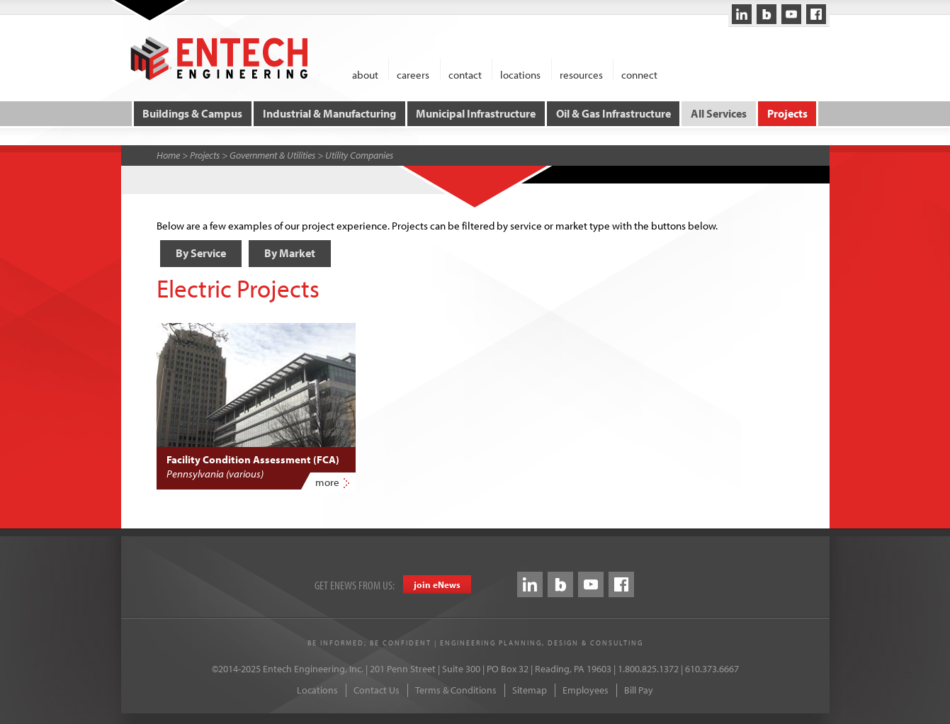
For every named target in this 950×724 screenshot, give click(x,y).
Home (168, 155)
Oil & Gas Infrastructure (613, 113)
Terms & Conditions (456, 690)
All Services (719, 113)
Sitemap (529, 690)
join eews (437, 584)
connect (639, 74)
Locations (317, 690)
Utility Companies (359, 155)
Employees (585, 690)
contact (465, 74)
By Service (201, 253)
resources (581, 74)
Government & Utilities (272, 155)
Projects (787, 113)
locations (520, 74)
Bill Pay (638, 690)
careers (413, 74)
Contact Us (377, 690)
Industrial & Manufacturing (329, 113)
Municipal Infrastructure (476, 113)
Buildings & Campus (192, 113)
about (365, 74)
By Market (289, 253)
